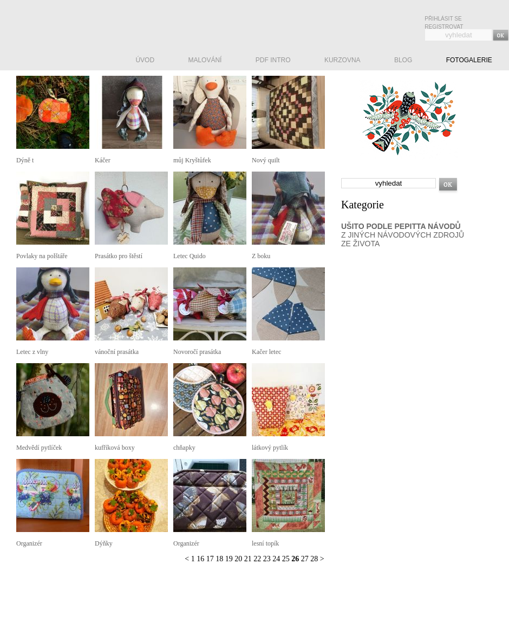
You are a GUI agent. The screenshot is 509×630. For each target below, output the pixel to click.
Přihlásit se (443, 19)
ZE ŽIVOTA (360, 243)
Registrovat (444, 27)
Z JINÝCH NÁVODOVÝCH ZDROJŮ (402, 235)
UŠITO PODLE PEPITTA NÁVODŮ (401, 226)
